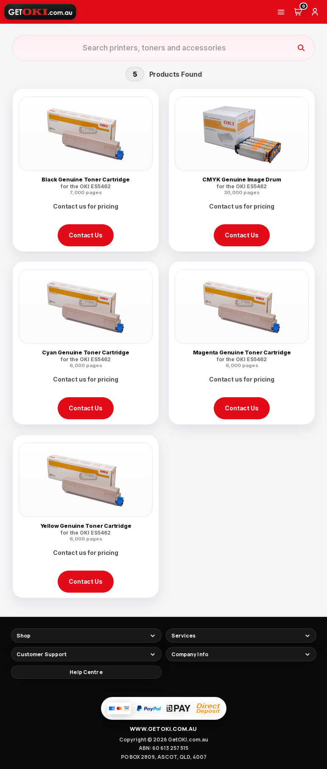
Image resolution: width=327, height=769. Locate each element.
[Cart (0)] (298, 12)
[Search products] (154, 48)
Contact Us (86, 235)
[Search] (301, 48)
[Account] (315, 12)
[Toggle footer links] (86, 635)
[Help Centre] (86, 672)
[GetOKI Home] (40, 12)
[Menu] (281, 12)
